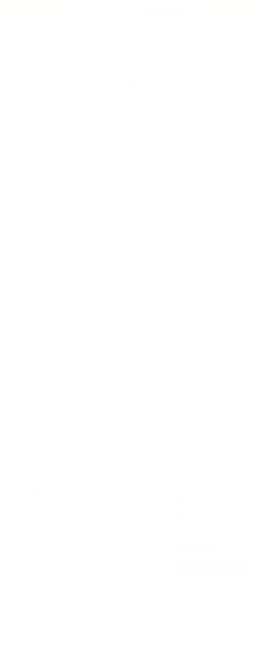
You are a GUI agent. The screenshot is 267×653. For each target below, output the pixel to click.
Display (16, 383)
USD (256, 32)
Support (192, 32)
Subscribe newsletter (198, 546)
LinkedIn (194, 487)
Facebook (195, 501)
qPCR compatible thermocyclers (57, 406)
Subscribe (165, 11)
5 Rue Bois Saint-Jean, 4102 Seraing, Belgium (130, 622)
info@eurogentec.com (198, 622)
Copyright (23, 622)
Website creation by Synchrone (153, 634)
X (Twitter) (196, 514)
